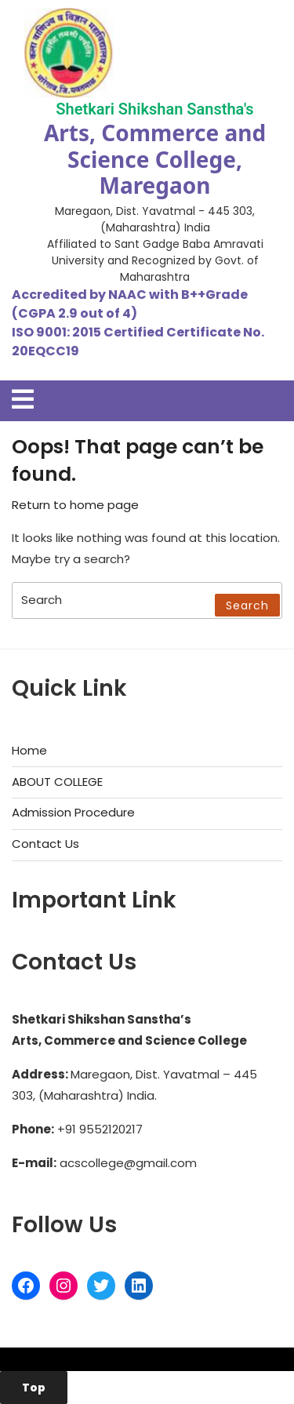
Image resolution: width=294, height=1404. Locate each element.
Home (29, 750)
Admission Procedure (73, 812)
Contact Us (45, 843)
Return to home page (75, 504)
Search (247, 605)
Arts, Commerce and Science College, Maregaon (155, 159)
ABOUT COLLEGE (57, 781)
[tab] (23, 399)
